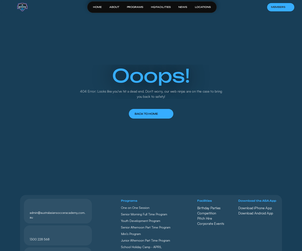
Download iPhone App (255, 208)
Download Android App (255, 213)
